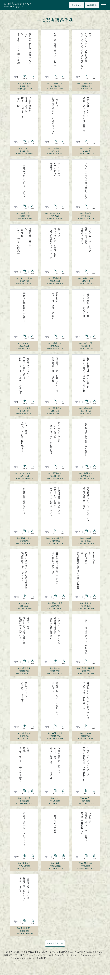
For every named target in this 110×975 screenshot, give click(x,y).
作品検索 (78, 951)
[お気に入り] (15, 76)
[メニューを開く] (104, 5)
